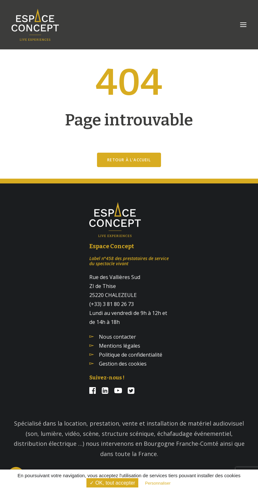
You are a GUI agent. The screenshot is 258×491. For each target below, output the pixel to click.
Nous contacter (117, 336)
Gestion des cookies (123, 363)
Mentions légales (119, 345)
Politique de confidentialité (130, 354)
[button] (243, 24)
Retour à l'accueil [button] (129, 160)
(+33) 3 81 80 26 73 (111, 304)
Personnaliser (158, 483)
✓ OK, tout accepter (112, 483)
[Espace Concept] (35, 25)
